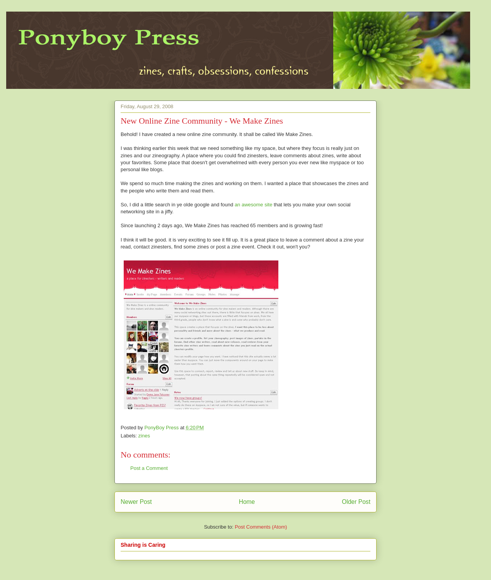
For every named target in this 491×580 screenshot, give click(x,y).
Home (247, 501)
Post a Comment (149, 468)
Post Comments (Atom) (261, 527)
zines (144, 436)
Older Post (356, 501)
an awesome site (254, 205)
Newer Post (136, 501)
